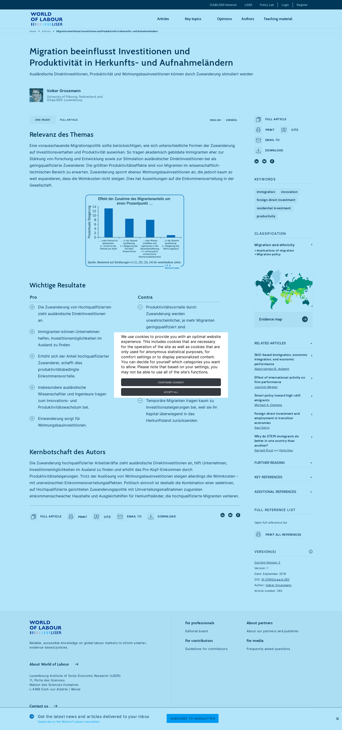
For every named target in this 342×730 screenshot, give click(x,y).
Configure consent (171, 382)
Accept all (171, 392)
